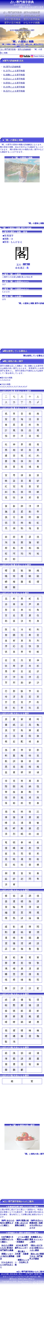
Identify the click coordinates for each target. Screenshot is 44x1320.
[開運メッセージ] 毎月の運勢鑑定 (7, 1256)
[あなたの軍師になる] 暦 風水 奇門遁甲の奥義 (6, 1247)
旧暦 (18, 1256)
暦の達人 (21, 1251)
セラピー (22, 1277)
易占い (21, 1274)
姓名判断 (5, 1274)
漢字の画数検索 (12, 15)
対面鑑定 (20, 1242)
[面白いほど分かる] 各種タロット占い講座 (36, 1247)
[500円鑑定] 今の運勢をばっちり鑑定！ (6, 1239)
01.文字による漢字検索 (14, 71)
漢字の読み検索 (31, 15)
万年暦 (17, 1254)
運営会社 (13, 1279)
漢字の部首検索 (12, 19)
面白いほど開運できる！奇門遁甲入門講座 (36, 1256)
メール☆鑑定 (23, 1237)
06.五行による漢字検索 (14, 91)
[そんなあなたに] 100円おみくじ (6, 1264)
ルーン (14, 1277)
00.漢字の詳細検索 (12, 67)
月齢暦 (25, 1254)
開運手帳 (38, 1274)
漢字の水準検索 (31, 19)
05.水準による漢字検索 (14, 87)
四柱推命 (13, 1274)
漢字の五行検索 (12, 22)
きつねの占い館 (33, 1277)
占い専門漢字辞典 (22, 2)
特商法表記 (22, 1279)
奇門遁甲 (29, 1274)
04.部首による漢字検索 (14, 83)
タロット (6, 1277)
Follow (41, 56)
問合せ (31, 1279)
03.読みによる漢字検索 (14, 79)
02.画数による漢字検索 (14, 75)
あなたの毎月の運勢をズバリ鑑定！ (7, 1222)
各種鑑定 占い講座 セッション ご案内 (36, 1239)
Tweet (36, 56)
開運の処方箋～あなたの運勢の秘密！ (22, 1222)
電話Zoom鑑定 (23, 1239)
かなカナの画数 (31, 22)
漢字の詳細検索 (31, 12)
